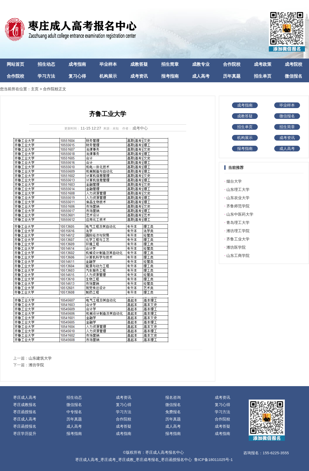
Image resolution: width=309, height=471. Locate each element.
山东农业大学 (238, 198)
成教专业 (201, 64)
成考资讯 (139, 76)
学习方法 (46, 76)
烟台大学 (234, 181)
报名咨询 (173, 397)
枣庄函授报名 (24, 412)
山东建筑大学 (40, 358)
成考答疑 (123, 426)
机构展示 (108, 76)
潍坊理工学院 (238, 231)
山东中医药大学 (239, 214)
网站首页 (15, 64)
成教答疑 (139, 64)
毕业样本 (108, 64)
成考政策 (262, 64)
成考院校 (293, 64)
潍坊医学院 (236, 247)
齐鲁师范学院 (238, 206)
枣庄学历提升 (24, 433)
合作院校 (232, 64)
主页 (35, 89)
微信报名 (293, 76)
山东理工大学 (238, 189)
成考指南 (77, 64)
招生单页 (262, 76)
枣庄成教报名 (24, 404)
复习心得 (77, 76)
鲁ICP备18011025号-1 (213, 459)
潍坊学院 (36, 365)
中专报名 (74, 412)
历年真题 (232, 76)
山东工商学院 (238, 255)
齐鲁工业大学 (238, 239)
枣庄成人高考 (24, 397)
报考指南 (170, 76)
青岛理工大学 (238, 222)
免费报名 (173, 412)
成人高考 (201, 76)
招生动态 (46, 64)
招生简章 (170, 64)
